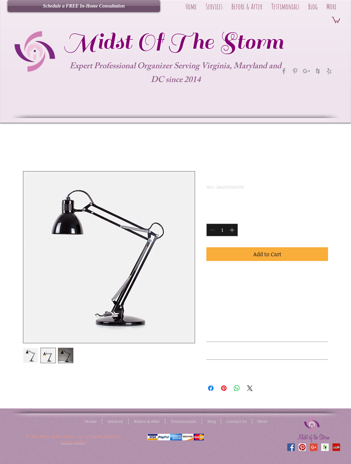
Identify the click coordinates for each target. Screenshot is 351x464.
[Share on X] (250, 388)
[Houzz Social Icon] (325, 447)
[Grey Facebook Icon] (284, 71)
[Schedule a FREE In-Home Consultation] (84, 6)
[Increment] (232, 230)
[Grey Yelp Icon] (329, 71)
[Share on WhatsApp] (237, 388)
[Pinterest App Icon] (302, 447)
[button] (336, 19)
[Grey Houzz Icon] (318, 71)
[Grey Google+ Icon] (306, 71)
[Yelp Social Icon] (336, 447)
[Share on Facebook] (211, 388)
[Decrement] (211, 230)
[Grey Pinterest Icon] (295, 71)
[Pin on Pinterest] (224, 388)
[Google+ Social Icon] (313, 447)
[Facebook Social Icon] (291, 447)
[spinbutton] (222, 230)
